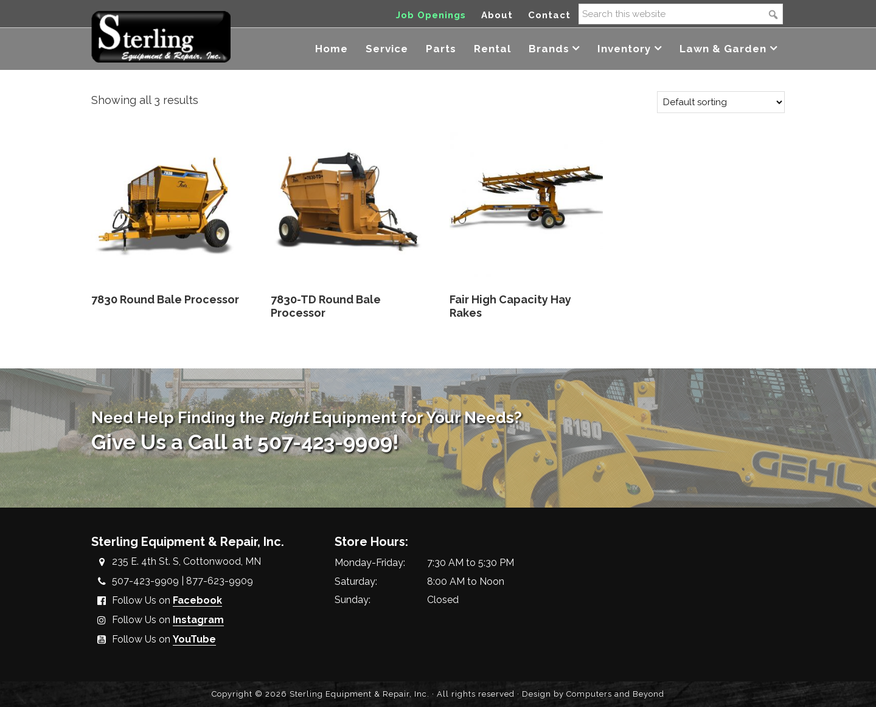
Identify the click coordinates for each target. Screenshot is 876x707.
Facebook (197, 600)
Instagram (198, 620)
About (497, 15)
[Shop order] (721, 102)
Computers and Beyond (615, 693)
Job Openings (431, 15)
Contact (549, 15)
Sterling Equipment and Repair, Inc (161, 35)
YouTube (194, 639)
